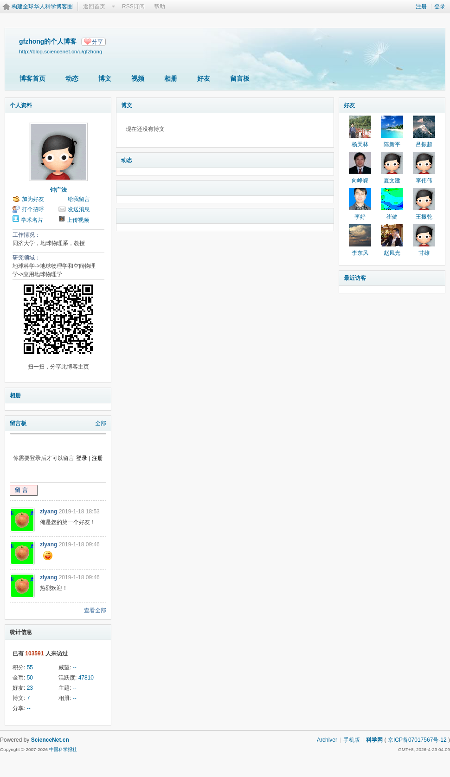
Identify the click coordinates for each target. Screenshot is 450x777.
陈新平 (392, 144)
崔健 (392, 217)
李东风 (360, 253)
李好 (360, 217)
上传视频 (78, 220)
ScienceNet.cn (50, 740)
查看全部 (95, 610)
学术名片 (32, 220)
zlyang (48, 511)
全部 (100, 423)
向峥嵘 (360, 180)
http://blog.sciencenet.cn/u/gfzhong (60, 51)
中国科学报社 (63, 749)
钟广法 (58, 190)
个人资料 (21, 105)
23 (30, 688)
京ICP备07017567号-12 (417, 740)
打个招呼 (33, 209)
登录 (439, 6)
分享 (97, 42)
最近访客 (355, 278)
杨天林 (360, 144)
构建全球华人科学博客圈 (42, 6)
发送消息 (79, 209)
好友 (203, 78)
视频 (137, 78)
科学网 (374, 740)
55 (30, 667)
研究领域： (26, 257)
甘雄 (424, 253)
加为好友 (33, 199)
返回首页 (94, 6)
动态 (71, 78)
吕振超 (424, 144)
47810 (86, 677)
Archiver (327, 740)
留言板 (240, 78)
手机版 (351, 740)
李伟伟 (424, 180)
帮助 (159, 6)
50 (30, 677)
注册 (421, 6)
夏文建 (392, 180)
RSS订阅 (133, 6)
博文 (104, 78)
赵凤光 (392, 253)
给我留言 (79, 199)
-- (75, 667)
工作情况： (26, 235)
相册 (170, 78)
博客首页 (32, 78)
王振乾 (424, 217)
